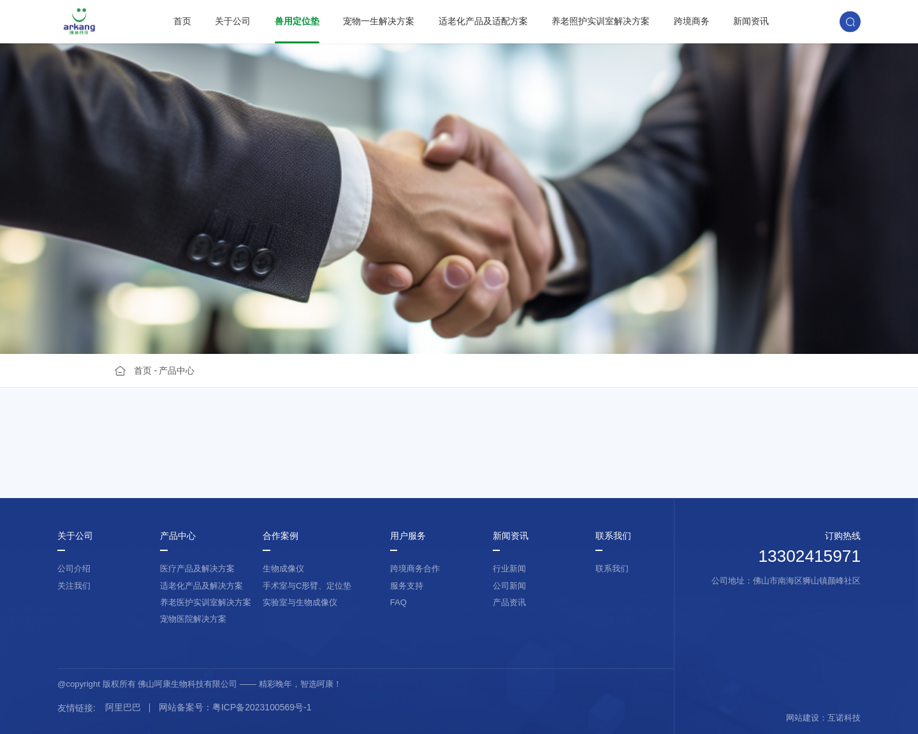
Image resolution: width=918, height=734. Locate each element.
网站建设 (802, 718)
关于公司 (233, 21)
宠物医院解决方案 (193, 619)
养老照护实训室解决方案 (600, 21)
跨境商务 (692, 21)
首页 (182, 21)
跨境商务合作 (415, 568)
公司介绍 (74, 568)
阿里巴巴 (123, 707)
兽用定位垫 (297, 21)
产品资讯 (509, 602)
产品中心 (176, 371)
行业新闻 (509, 568)
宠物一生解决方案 (378, 21)
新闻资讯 (751, 21)
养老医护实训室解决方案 (205, 602)
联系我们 (613, 536)
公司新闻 (509, 586)
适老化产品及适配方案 (483, 21)
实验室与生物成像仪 (300, 602)
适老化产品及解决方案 (201, 586)
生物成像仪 (283, 568)
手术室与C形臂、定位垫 (307, 586)
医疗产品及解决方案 (197, 568)
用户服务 (408, 536)
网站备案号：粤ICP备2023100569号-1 (235, 707)
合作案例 (280, 536)
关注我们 (74, 586)
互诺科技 (844, 718)
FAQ (398, 602)
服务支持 (406, 586)
